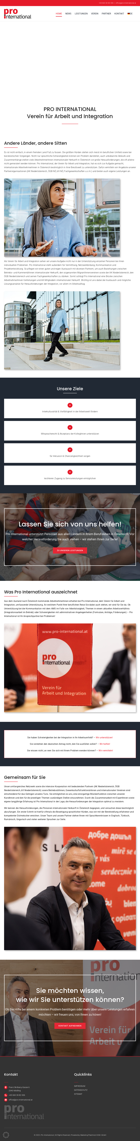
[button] (6, 1135)
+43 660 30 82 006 (106, 3)
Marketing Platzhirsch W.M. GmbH (93, 1135)
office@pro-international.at (126, 3)
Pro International (47, 1135)
